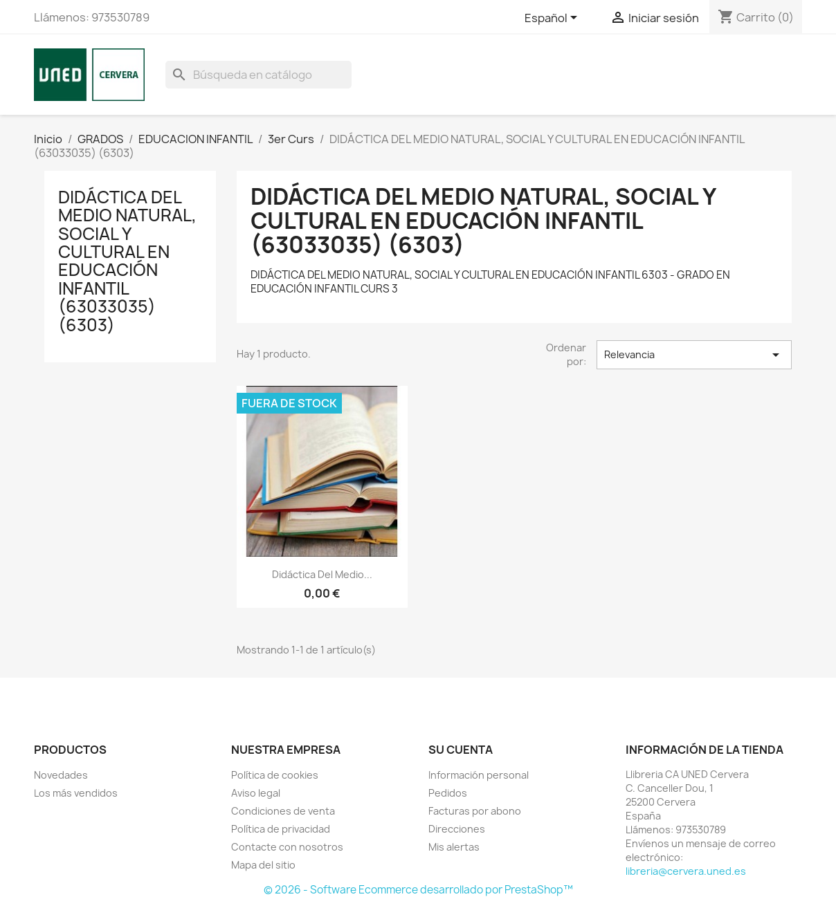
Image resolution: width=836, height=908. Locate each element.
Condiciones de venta (283, 810)
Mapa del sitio (263, 864)
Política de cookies (274, 774)
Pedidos (447, 792)
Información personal (478, 774)
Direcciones (456, 828)
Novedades (61, 774)
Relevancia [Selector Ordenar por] (694, 354)
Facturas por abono (474, 810)
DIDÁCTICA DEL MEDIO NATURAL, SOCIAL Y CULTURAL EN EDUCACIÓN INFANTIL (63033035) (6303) (127, 261)
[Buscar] (258, 75)
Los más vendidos (76, 792)
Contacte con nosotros (287, 846)
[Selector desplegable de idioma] (553, 18)
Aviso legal (255, 792)
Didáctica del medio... (322, 574)
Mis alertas (454, 846)
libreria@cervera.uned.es (686, 871)
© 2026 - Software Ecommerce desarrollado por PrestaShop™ (418, 889)
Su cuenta (460, 749)
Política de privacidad (280, 828)
